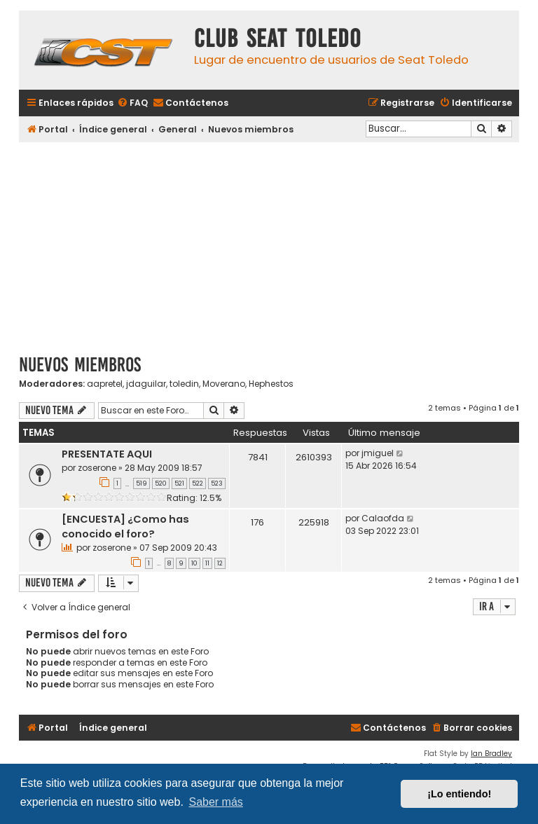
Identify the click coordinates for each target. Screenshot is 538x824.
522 (197, 483)
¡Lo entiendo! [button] (459, 793)
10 (194, 563)
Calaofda (382, 518)
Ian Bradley (491, 753)
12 (220, 563)
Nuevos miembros (80, 365)
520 (161, 483)
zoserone (97, 468)
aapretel (105, 384)
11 (207, 563)
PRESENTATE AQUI (107, 454)
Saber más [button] (215, 802)
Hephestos (271, 384)
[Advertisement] (269, 243)
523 (217, 483)
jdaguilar (146, 384)
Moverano (223, 384)
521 (179, 483)
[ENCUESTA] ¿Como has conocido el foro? (125, 526)
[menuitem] (132, 103)
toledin (184, 384)
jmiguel (377, 453)
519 (141, 483)
